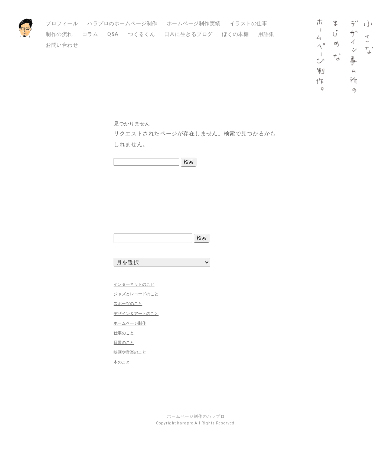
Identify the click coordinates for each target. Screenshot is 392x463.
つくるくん (141, 34)
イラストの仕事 (249, 23)
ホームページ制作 (130, 323)
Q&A (113, 34)
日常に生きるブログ (188, 34)
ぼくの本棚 (235, 34)
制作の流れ (59, 34)
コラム (90, 34)
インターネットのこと (134, 284)
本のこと (122, 362)
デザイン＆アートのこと (136, 313)
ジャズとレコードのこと (136, 294)
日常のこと (124, 342)
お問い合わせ (62, 45)
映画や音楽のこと (130, 352)
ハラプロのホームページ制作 (122, 23)
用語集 (266, 34)
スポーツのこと (128, 303)
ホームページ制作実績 (193, 23)
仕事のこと (124, 333)
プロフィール (62, 23)
